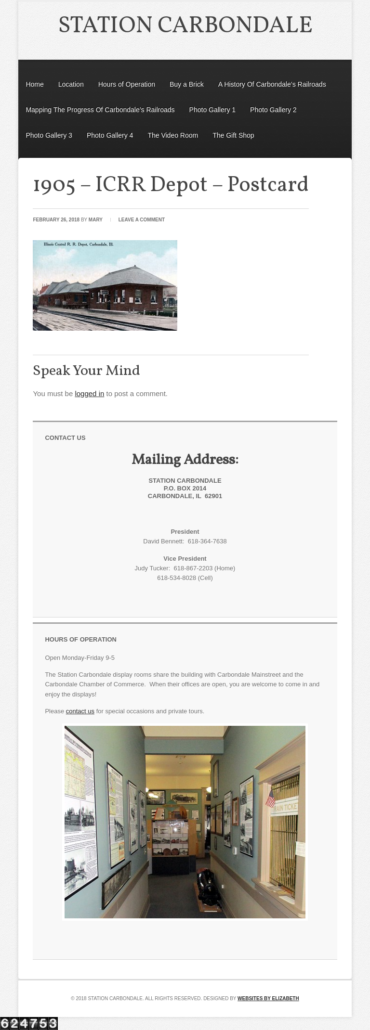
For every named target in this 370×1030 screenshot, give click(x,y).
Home (34, 84)
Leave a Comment (142, 219)
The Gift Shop (233, 135)
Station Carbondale (185, 26)
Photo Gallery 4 (110, 135)
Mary (96, 219)
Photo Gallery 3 (49, 135)
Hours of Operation (126, 84)
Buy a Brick (187, 84)
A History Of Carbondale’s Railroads (272, 84)
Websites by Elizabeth (268, 998)
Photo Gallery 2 (273, 110)
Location (71, 84)
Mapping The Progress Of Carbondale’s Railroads (100, 110)
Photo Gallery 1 (212, 110)
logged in (89, 393)
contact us (80, 711)
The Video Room (172, 135)
